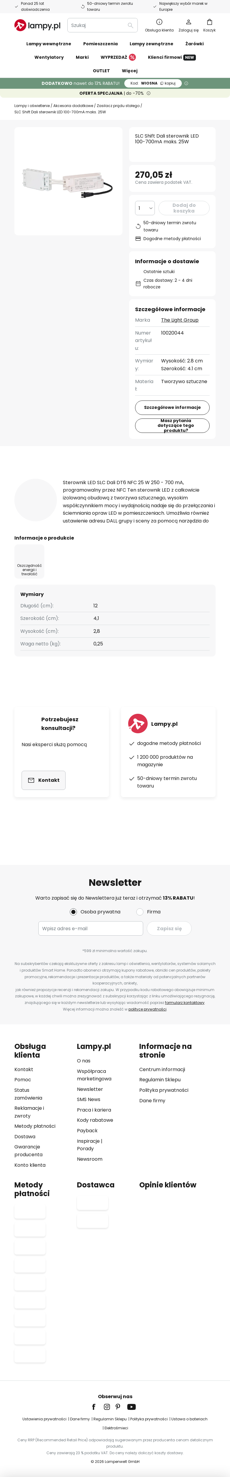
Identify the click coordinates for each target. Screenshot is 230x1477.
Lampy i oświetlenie (31, 105)
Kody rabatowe (95, 1120)
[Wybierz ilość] (145, 208)
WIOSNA (153, 83)
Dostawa (24, 1136)
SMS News (88, 1099)
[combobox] (102, 25)
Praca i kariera (94, 1109)
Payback (87, 1130)
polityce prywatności (147, 1009)
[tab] (40, 478)
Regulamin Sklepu (160, 1079)
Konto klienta (30, 1165)
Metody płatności (34, 1126)
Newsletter (90, 1089)
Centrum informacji (162, 1069)
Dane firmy (152, 1100)
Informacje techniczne (118, 478)
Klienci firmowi (172, 57)
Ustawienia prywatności (44, 1419)
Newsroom (89, 1159)
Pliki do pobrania (45, 490)
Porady (85, 1148)
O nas (83, 1060)
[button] (109, 140)
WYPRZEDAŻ (118, 57)
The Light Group (180, 320)
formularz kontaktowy (184, 1002)
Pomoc (22, 1079)
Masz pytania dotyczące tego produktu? (176, 425)
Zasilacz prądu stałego (117, 105)
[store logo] (37, 25)
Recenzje (186, 478)
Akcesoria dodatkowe (73, 105)
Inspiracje (88, 1141)
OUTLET (101, 71)
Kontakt (23, 1069)
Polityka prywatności (163, 1090)
